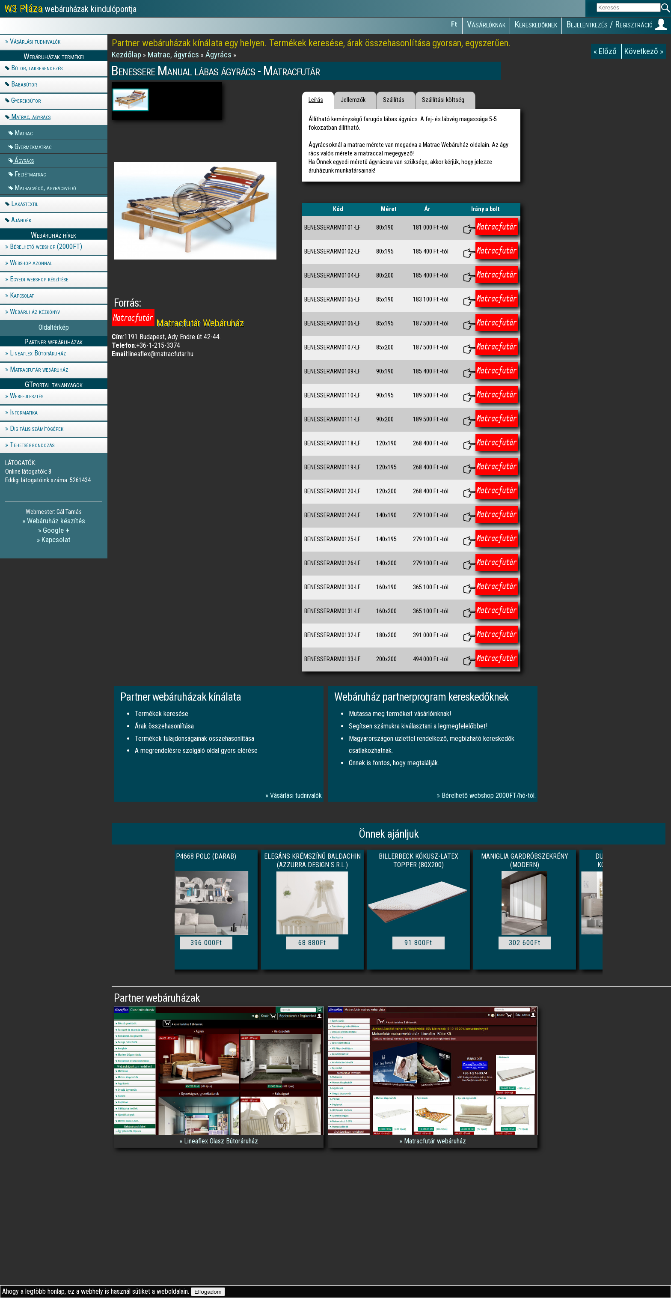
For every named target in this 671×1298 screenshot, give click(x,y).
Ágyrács (24, 160)
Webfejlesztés (26, 396)
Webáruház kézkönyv (35, 311)
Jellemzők (353, 100)
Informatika (24, 412)
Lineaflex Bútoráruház (38, 353)
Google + (56, 530)
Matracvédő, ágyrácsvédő (45, 187)
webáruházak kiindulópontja (70, 9)
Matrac (24, 132)
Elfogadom (208, 1292)
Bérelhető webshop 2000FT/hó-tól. (489, 795)
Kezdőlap (127, 55)
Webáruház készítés (56, 520)
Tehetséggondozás (32, 445)
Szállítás (393, 100)
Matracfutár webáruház (39, 369)
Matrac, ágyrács (30, 117)
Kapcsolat (22, 295)
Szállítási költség (443, 100)
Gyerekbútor (26, 100)
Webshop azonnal (31, 263)
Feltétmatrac (30, 173)
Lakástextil (24, 204)
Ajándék (21, 220)
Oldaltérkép (54, 327)
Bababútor (24, 84)
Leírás (316, 100)
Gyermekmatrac (33, 146)
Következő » (643, 51)
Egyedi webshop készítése (39, 279)
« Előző (606, 51)
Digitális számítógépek (36, 428)
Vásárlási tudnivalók (35, 41)
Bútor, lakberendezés (36, 68)
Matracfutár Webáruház (200, 322)
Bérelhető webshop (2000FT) (46, 246)
